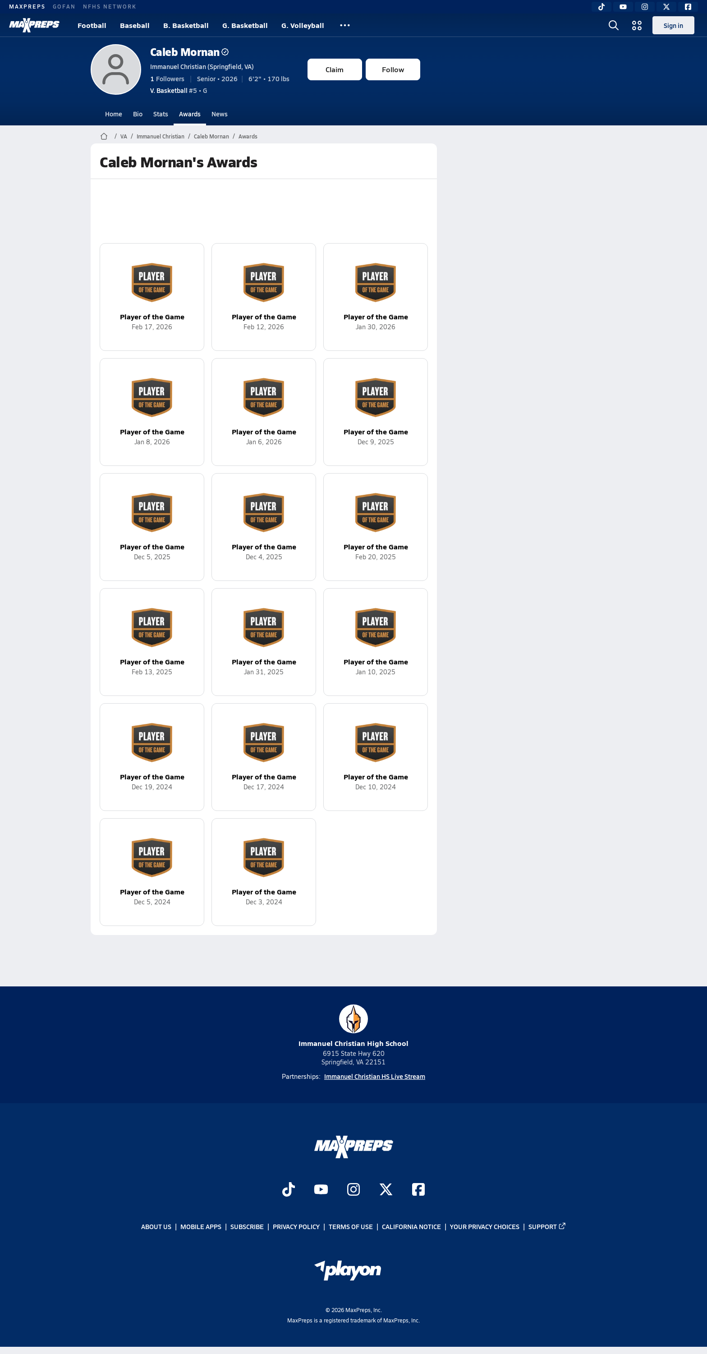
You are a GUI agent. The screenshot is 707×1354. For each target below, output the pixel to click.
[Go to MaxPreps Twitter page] (386, 1190)
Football (92, 25)
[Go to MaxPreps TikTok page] (288, 1190)
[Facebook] (688, 7)
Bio (137, 113)
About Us (156, 1226)
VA (123, 136)
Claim (335, 69)
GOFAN (64, 6)
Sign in (673, 25)
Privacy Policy (296, 1226)
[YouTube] (623, 7)
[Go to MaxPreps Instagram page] (353, 1190)
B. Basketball (186, 25)
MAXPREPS (27, 6)
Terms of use (351, 1226)
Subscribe (247, 1226)
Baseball (135, 25)
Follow (393, 69)
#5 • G (178, 90)
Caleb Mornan (189, 52)
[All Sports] (345, 25)
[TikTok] (601, 7)
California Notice (411, 1226)
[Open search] (613, 25)
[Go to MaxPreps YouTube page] (321, 1190)
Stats (160, 113)
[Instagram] (645, 7)
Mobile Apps (200, 1226)
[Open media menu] (637, 25)
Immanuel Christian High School (353, 1026)
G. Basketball (245, 25)
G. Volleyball (302, 25)
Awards (190, 113)
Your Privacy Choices (484, 1227)
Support (547, 1226)
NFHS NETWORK (110, 6)
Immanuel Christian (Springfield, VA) (202, 66)
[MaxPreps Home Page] (104, 136)
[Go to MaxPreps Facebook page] (418, 1190)
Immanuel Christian (160, 136)
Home (113, 113)
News (219, 113)
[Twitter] (666, 7)
